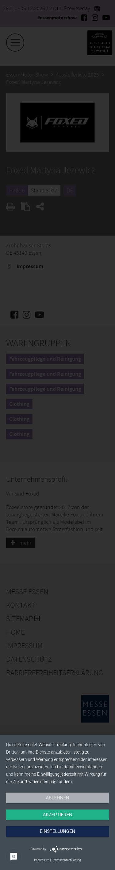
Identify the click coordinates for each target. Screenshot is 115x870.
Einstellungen (57, 831)
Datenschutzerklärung (66, 860)
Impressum (41, 860)
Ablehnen (57, 798)
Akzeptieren (57, 814)
